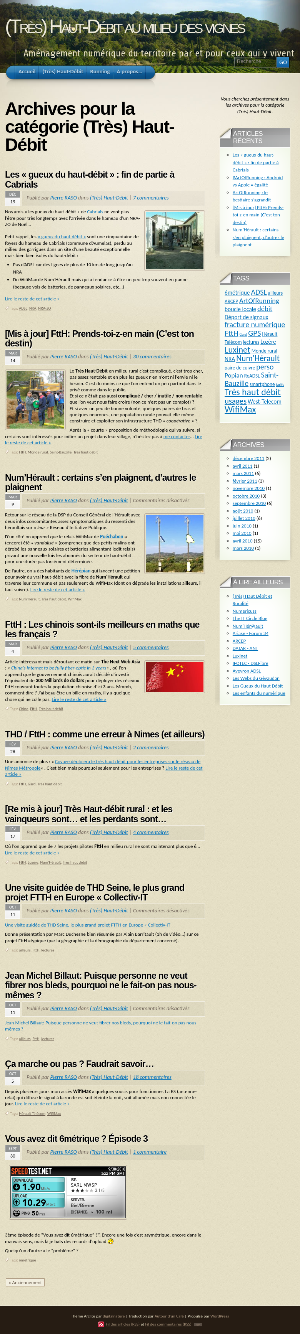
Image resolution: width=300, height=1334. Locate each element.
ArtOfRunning (259, 300)
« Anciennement (25, 1282)
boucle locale (240, 309)
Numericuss (245, 611)
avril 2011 (243, 466)
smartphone (262, 384)
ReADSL (252, 376)
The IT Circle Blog (250, 618)
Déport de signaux (246, 317)
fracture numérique (255, 324)
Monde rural (38, 452)
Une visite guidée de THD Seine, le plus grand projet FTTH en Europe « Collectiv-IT (94, 893)
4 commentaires (151, 832)
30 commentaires (152, 356)
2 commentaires (151, 747)
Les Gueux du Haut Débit (258, 686)
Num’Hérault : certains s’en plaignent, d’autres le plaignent (100, 483)
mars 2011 (243, 473)
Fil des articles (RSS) (123, 1324)
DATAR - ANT (245, 648)
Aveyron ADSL (247, 671)
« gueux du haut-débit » (62, 236)
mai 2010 (242, 533)
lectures (47, 950)
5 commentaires (151, 647)
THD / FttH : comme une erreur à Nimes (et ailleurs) (105, 734)
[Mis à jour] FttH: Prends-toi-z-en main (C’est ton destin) (99, 339)
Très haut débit (85, 452)
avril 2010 (243, 541)
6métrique (27, 1260)
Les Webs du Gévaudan (256, 678)
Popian (234, 375)
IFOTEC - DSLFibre (250, 663)
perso (264, 366)
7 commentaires (151, 197)
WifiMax (75, 599)
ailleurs (24, 950)
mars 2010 (243, 548)
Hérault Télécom (32, 1113)
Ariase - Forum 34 (250, 633)
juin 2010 (242, 526)
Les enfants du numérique (259, 693)
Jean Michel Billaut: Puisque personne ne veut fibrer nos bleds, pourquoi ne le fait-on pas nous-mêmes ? (101, 985)
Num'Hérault (29, 599)
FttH (22, 452)
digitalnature (114, 1316)
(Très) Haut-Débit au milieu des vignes (124, 26)
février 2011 (245, 481)
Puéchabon (111, 536)
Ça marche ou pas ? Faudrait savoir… (79, 1064)
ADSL (23, 308)
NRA (32, 308)
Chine (23, 708)
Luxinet (237, 350)
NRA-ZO (44, 308)
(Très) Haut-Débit (109, 197)
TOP (198, 1325)
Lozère (33, 862)
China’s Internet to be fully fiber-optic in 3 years (58, 668)
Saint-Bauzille (61, 452)
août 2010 (243, 511)
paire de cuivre (240, 367)
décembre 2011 (249, 458)
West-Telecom (265, 401)
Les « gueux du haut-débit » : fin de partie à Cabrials (89, 180)
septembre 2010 (249, 503)
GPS (254, 333)
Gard (31, 784)
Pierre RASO (63, 197)
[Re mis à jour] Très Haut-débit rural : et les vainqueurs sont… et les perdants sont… (88, 814)
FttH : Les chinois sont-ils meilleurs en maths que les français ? (102, 630)
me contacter (176, 436)
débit (264, 308)
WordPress (219, 1316)
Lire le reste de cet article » (32, 299)
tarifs (280, 384)
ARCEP (231, 301)
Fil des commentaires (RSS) (168, 1324)
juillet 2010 (244, 518)
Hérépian (81, 571)
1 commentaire (150, 1151)
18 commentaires (152, 1076)
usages (236, 401)
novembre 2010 (249, 488)
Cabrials (95, 211)
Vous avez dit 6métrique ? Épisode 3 (76, 1139)
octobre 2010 (246, 496)
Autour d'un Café (169, 1316)
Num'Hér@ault (248, 626)
